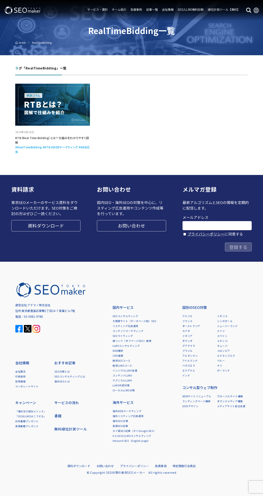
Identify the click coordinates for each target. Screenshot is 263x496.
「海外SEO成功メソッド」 (30, 411)
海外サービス (123, 402)
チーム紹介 (119, 9)
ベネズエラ (188, 365)
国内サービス (123, 307)
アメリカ (187, 316)
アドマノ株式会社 (38, 305)
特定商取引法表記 (184, 466)
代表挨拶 (20, 376)
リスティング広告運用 (125, 326)
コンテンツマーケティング (128, 331)
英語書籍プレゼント (26, 426)
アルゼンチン (190, 355)
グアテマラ (188, 345)
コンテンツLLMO (122, 375)
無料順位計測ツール (70, 429)
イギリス (222, 316)
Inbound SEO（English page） (131, 440)
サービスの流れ (66, 402)
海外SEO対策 (120, 421)
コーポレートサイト (26, 386)
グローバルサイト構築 (230, 396)
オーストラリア (191, 326)
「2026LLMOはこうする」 (30, 416)
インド (186, 375)
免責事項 (160, 466)
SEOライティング (123, 336)
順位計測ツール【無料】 (224, 9)
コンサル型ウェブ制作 (199, 387)
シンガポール (225, 321)
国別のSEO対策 (194, 307)
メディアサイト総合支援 (231, 406)
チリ (219, 365)
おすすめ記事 (64, 362)
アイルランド (190, 360)
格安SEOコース (121, 360)
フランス (187, 321)
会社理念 (20, 371)
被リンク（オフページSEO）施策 (132, 340)
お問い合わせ (131, 225)
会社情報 (168, 9)
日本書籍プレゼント (26, 421)
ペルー (221, 360)
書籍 (58, 415)
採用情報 (20, 381)
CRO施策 (118, 355)
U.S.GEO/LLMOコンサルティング (132, 435)
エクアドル (188, 370)
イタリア (187, 336)
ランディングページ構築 (196, 401)
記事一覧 (152, 9)
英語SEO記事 (120, 426)
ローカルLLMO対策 (124, 390)
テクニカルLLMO (122, 380)
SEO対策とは (62, 371)
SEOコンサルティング (125, 316)
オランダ (187, 340)
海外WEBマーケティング (127, 411)
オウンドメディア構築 (230, 401)
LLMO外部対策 (121, 385)
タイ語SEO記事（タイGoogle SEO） (134, 431)
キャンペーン (25, 402)
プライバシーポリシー (206, 234)
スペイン (222, 336)
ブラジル (187, 350)
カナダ (186, 331)
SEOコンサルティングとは (69, 376)
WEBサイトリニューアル (196, 396)
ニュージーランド (227, 326)
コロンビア (223, 350)
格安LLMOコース (122, 365)
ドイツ (221, 331)
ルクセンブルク (226, 355)
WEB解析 (118, 350)
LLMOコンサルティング (126, 345)
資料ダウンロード (46, 225)
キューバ (222, 345)
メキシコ (222, 340)
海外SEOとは (62, 381)
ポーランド (223, 370)
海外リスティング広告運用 (128, 416)
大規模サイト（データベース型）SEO (134, 321)
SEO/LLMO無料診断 (191, 9)
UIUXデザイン (190, 406)
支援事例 (136, 9)
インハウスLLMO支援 (125, 370)
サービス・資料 (97, 9)
